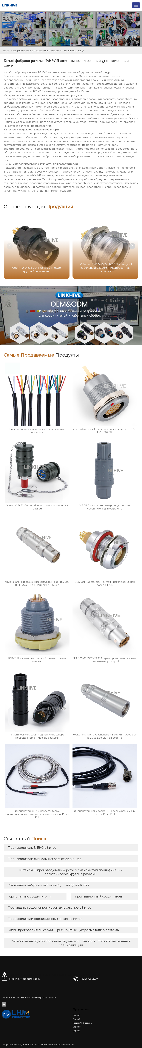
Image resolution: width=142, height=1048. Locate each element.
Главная (5, 51)
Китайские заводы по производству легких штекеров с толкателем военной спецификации (71, 943)
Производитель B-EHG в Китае (32, 847)
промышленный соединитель (99, 896)
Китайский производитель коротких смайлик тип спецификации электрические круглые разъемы (71, 872)
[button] (132, 246)
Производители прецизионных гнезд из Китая (45, 919)
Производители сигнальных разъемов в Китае (45, 859)
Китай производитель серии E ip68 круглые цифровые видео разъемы (63, 930)
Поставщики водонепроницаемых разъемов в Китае (49, 907)
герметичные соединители (29, 896)
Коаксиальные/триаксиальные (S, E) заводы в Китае (48, 885)
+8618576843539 (89, 978)
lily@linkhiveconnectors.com (24, 978)
